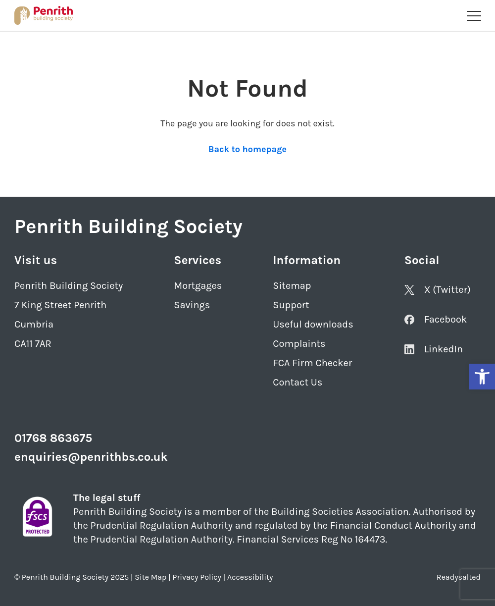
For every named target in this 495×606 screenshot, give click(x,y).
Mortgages (198, 285)
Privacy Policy (197, 577)
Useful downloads (313, 324)
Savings (192, 305)
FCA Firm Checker (312, 363)
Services (197, 260)
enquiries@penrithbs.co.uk (91, 457)
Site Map (150, 577)
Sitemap (292, 285)
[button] (482, 376)
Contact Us (297, 382)
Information (307, 260)
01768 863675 (53, 438)
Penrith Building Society (68, 285)
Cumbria (33, 324)
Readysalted (459, 577)
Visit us (35, 260)
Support (291, 305)
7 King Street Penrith (60, 305)
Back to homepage (247, 149)
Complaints (299, 343)
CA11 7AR (32, 343)
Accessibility (250, 577)
